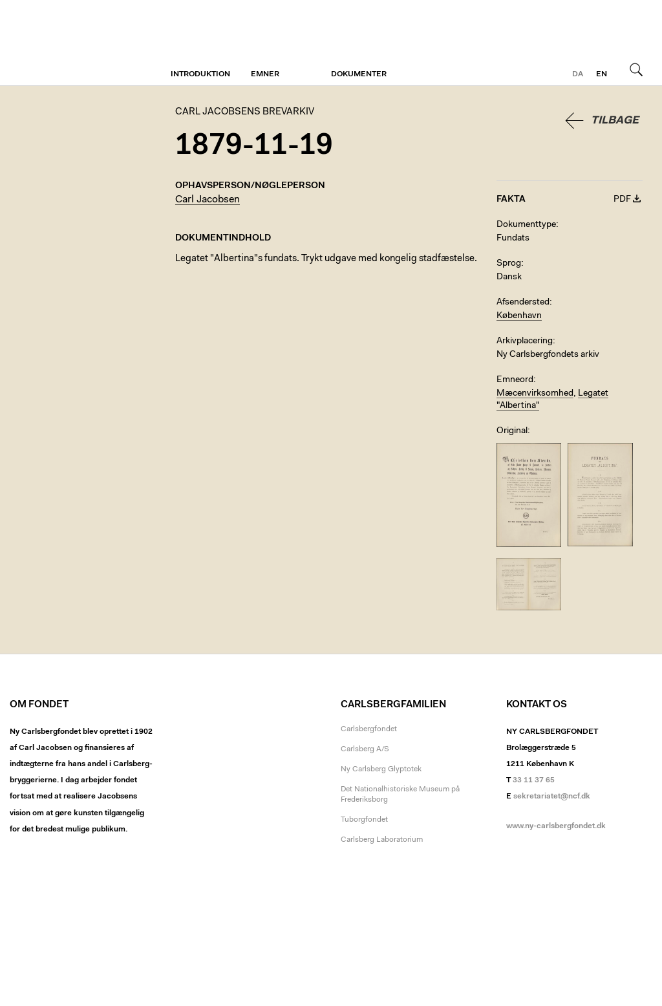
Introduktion (200, 74)
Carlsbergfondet (369, 729)
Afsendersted (523, 302)
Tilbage (615, 120)
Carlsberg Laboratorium (382, 840)
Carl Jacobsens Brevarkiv (68, 43)
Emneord (514, 380)
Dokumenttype (526, 225)
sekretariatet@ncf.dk (551, 796)
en (601, 74)
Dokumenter (359, 74)
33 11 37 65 (534, 780)
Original (512, 431)
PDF (622, 199)
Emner (265, 74)
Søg (636, 69)
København (519, 316)
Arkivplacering (524, 341)
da (577, 74)
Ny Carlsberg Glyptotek (381, 769)
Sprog (508, 263)
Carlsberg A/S (365, 749)
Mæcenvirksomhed (534, 393)
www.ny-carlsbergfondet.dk (556, 826)
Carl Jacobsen (207, 200)
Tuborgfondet (364, 820)
